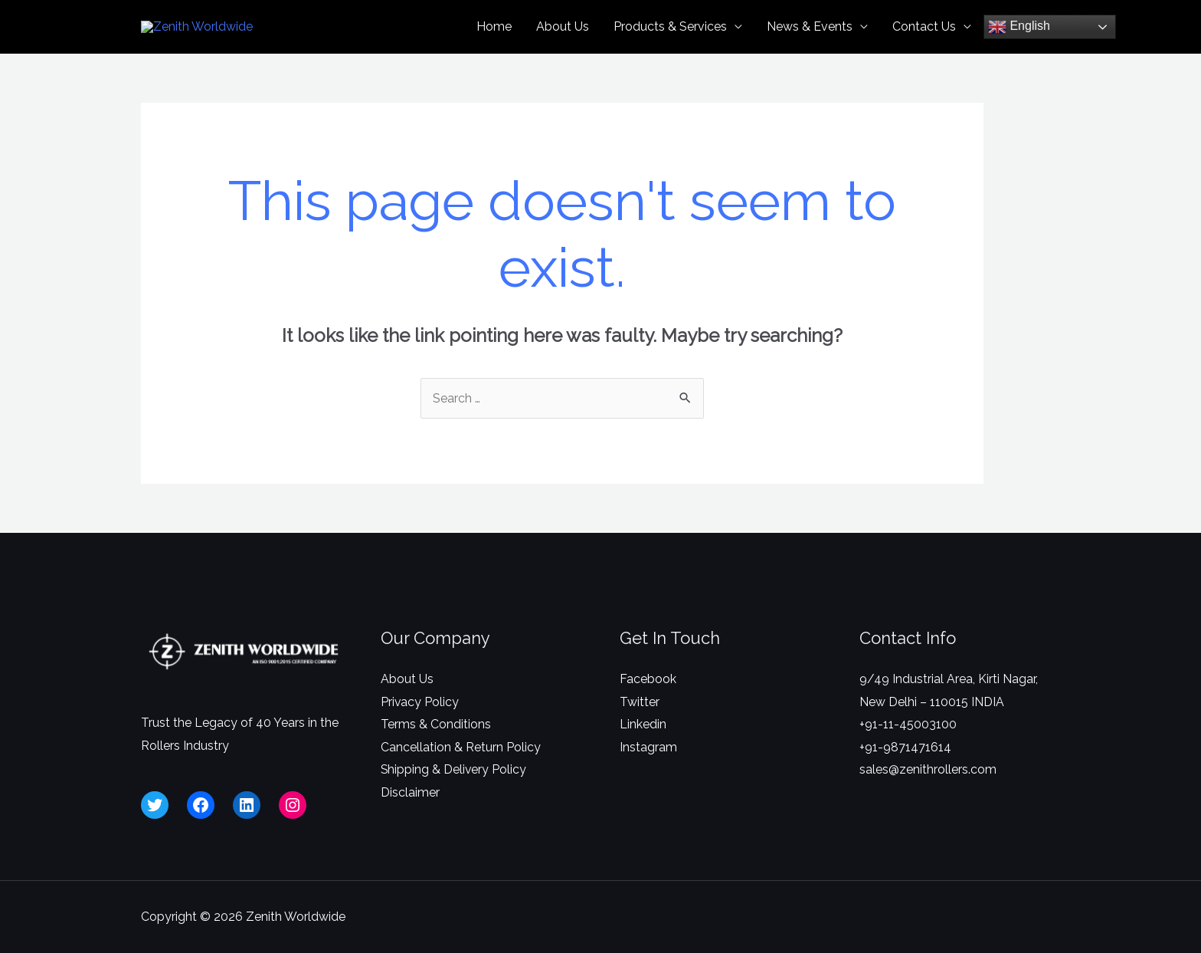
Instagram (648, 773)
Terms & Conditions (436, 750)
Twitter (639, 728)
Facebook (648, 705)
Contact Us (924, 39)
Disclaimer (410, 818)
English (1019, 40)
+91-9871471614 (905, 773)
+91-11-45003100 (908, 750)
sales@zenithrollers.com (927, 796)
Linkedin (643, 750)
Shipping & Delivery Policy (454, 796)
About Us (562, 39)
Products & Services (670, 39)
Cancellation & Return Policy (461, 773)
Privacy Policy (420, 728)
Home (494, 39)
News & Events (809, 39)
